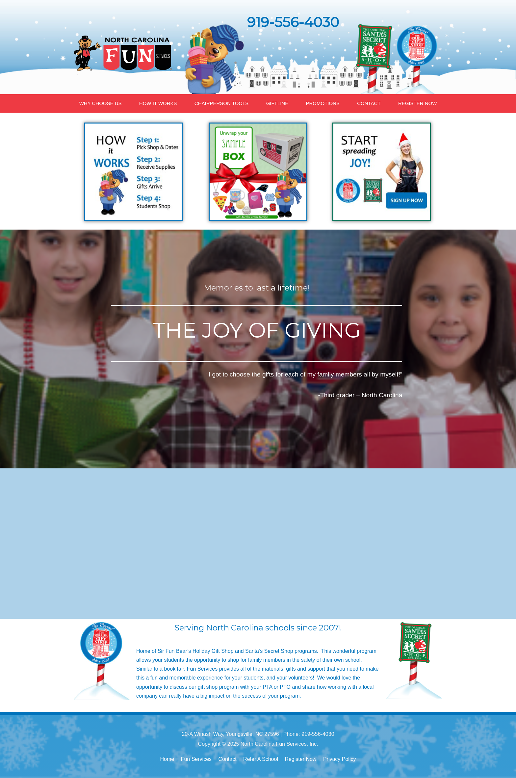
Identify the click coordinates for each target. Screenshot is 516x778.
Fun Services (196, 759)
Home (167, 759)
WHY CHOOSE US (100, 103)
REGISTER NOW (417, 103)
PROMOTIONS (323, 103)
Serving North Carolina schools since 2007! (257, 627)
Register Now (300, 759)
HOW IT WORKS (158, 103)
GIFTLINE (277, 103)
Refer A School (260, 759)
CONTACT (368, 103)
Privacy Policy (339, 759)
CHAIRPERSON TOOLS (221, 103)
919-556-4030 (293, 22)
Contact (228, 759)
